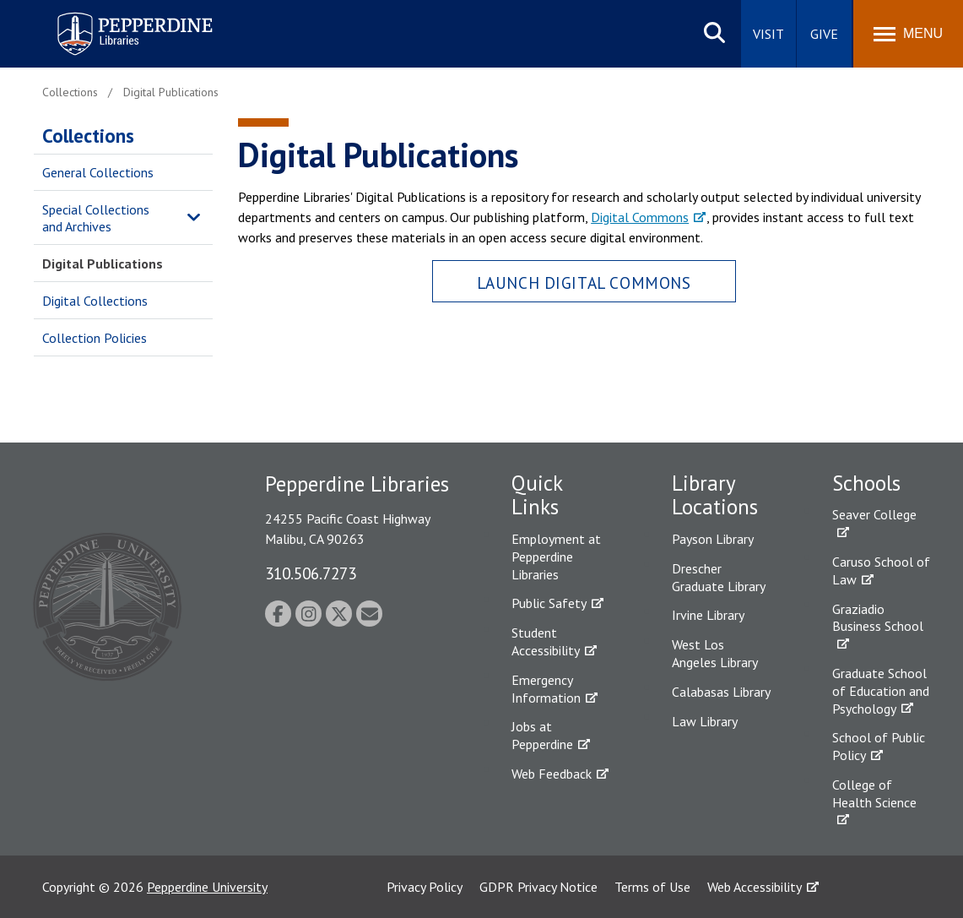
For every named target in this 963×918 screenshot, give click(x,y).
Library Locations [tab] (715, 495)
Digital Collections (95, 300)
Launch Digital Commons (584, 282)
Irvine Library (708, 614)
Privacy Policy (425, 886)
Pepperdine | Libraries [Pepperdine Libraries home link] (113, 15)
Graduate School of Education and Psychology (880, 691)
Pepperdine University (207, 886)
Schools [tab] (866, 483)
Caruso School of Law (881, 570)
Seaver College (874, 514)
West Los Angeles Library (715, 653)
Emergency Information (546, 688)
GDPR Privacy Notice (538, 886)
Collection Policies (94, 337)
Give (824, 33)
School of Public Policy (878, 746)
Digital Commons (640, 217)
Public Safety (549, 603)
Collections (88, 135)
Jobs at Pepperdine (542, 735)
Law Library (705, 721)
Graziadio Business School (877, 617)
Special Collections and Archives (95, 218)
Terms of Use (652, 886)
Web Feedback (551, 773)
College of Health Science (874, 793)
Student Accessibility (545, 641)
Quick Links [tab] (536, 495)
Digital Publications (102, 263)
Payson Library (713, 538)
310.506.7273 (310, 573)
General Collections (98, 172)
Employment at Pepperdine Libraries (556, 556)
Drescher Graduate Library (719, 577)
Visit (768, 33)
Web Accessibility (754, 886)
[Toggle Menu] (908, 34)
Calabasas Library (721, 691)
